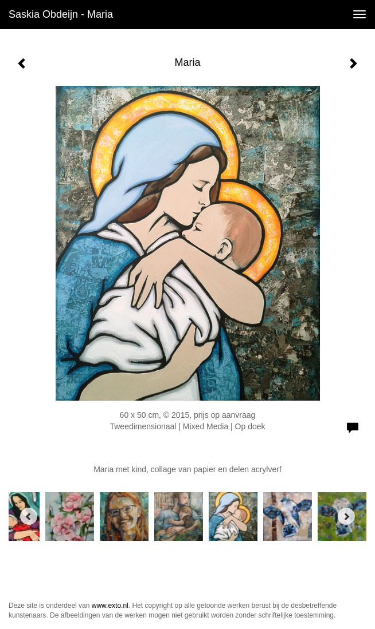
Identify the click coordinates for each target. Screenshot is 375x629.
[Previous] (28, 516)
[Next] (346, 516)
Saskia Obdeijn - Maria (61, 14)
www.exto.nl (110, 606)
